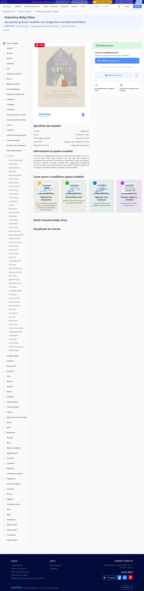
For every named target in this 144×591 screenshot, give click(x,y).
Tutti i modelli (10, 43)
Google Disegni (12, 356)
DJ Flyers (12, 205)
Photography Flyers (15, 291)
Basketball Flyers (14, 168)
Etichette (10, 397)
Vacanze (74, 6)
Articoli (9, 58)
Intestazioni (11, 366)
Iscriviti (137, 6)
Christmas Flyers (14, 186)
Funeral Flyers (13, 227)
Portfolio (10, 458)
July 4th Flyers (13, 250)
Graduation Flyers (15, 231)
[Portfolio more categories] (4, 458)
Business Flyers (14, 183)
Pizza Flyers (13, 294)
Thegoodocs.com (8, 11)
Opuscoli (10, 63)
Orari (9, 509)
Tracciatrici (11, 535)
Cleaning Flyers (14, 194)
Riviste (9, 392)
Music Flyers (13, 276)
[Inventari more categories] (4, 371)
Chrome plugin (55, 565)
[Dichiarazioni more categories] (4, 530)
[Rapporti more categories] (4, 499)
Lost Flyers (12, 265)
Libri (8, 69)
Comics (9, 125)
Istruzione (54, 6)
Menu (9, 427)
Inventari (10, 371)
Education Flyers (14, 212)
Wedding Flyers (14, 350)
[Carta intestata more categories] (4, 407)
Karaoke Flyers (14, 253)
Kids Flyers (12, 257)
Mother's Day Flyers (15, 272)
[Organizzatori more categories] (4, 453)
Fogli (8, 514)
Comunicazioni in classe (16, 115)
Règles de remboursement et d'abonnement (27, 578)
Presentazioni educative (16, 145)
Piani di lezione (12, 402)
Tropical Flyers (13, 343)
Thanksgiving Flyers (15, 332)
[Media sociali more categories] (4, 525)
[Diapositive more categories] (4, 520)
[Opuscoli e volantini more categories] (4, 74)
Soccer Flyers (13, 313)
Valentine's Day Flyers (16, 347)
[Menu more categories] (4, 427)
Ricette (9, 494)
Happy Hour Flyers (15, 242)
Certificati (11, 110)
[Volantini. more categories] (4, 156)
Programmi (11, 479)
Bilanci (9, 79)
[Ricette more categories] (4, 494)
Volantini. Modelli (25, 11)
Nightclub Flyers (14, 280)
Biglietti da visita (13, 84)
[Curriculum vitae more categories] (4, 504)
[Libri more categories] (4, 69)
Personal (64, 6)
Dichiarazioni (12, 530)
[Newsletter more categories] (4, 433)
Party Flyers (13, 287)
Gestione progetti (14, 484)
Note (9, 443)
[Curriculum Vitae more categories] (4, 140)
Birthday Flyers (14, 179)
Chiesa (45, 6)
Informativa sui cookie (19, 575)
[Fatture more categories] (4, 381)
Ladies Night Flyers (15, 261)
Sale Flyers (12, 309)
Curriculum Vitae (13, 140)
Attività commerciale (32, 6)
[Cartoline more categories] (4, 463)
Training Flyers (14, 335)
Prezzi (83, 6)
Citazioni (10, 489)
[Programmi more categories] (4, 479)
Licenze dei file (16, 565)
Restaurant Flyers (15, 306)
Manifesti (10, 468)
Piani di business (13, 89)
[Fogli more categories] (4, 514)
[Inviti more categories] (4, 376)
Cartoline (10, 463)
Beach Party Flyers (15, 175)
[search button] (119, 6)
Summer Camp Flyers (16, 328)
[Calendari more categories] (4, 99)
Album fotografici (14, 448)
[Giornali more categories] (4, 438)
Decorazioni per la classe (16, 120)
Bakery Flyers (13, 164)
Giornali (10, 438)
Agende (9, 48)
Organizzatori (12, 453)
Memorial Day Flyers (15, 268)
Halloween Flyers (14, 239)
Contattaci (53, 569)
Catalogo (10, 104)
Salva (40, 45)
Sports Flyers (13, 321)
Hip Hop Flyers (14, 246)
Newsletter (11, 433)
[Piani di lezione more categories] (4, 402)
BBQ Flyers (12, 171)
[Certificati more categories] (4, 110)
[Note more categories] (4, 443)
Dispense (10, 361)
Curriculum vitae (13, 504)
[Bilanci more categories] (4, 79)
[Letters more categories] (4, 412)
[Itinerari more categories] (4, 386)
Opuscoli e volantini (14, 74)
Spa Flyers (12, 317)
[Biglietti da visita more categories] (4, 84)
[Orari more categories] (4, 509)
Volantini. (10, 156)
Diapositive (11, 520)
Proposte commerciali (15, 94)
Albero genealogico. (14, 150)
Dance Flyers (13, 201)
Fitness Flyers (13, 220)
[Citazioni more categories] (4, 489)
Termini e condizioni (18, 569)
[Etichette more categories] (4, 397)
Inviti (9, 376)
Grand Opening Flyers (16, 235)
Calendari (10, 99)
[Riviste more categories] (4, 392)
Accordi (9, 53)
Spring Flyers (13, 324)
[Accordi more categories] (4, 53)
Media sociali (12, 525)
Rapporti (10, 499)
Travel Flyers (13, 339)
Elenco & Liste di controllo (17, 417)
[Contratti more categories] (4, 130)
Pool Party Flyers (14, 298)
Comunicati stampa (14, 473)
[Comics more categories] (4, 125)
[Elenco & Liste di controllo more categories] (4, 417)
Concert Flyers (13, 198)
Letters (9, 412)
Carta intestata (13, 407)
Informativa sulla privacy (20, 572)
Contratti (10, 130)
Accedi (126, 6)
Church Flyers (13, 190)
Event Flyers (13, 216)
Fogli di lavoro (12, 540)
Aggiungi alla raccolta (113, 75)
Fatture (10, 381)
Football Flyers (14, 224)
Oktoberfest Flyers (15, 283)
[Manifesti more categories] (4, 468)
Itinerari (10, 386)
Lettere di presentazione (16, 135)
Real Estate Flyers (14, 302)
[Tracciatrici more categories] (4, 535)
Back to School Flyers (16, 160)
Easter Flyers (13, 209)
